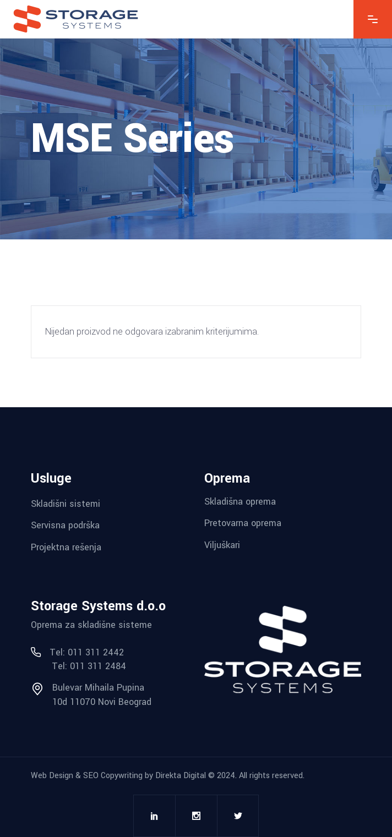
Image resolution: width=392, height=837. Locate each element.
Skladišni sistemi (65, 503)
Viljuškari (222, 545)
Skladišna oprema (240, 501)
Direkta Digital (180, 775)
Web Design (52, 775)
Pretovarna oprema (242, 523)
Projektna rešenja (66, 547)
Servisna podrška (65, 525)
